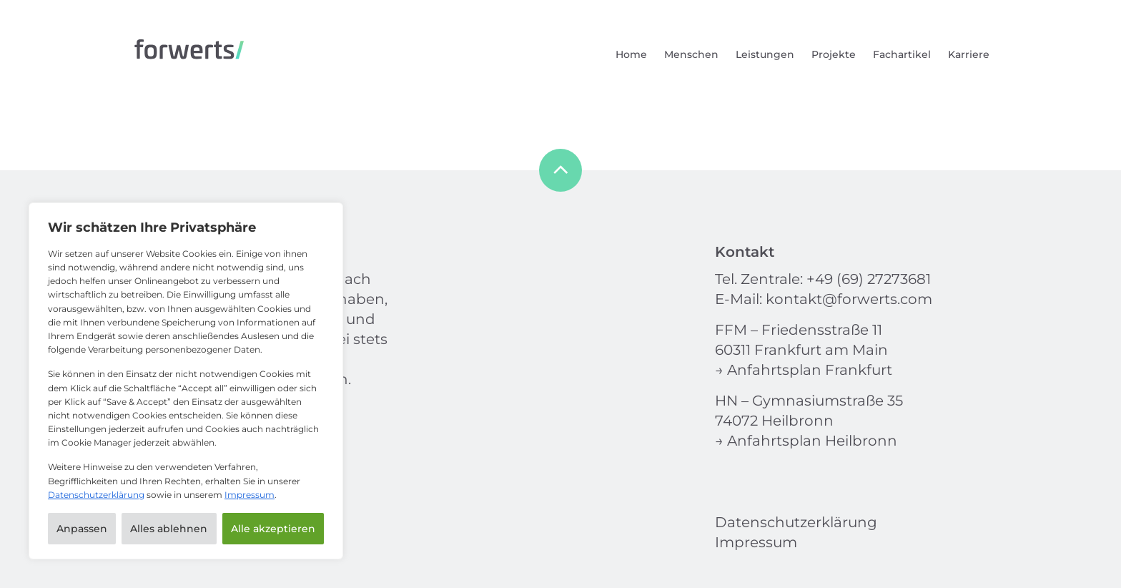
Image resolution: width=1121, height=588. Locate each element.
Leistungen (765, 54)
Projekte (833, 54)
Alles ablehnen (168, 528)
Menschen (691, 54)
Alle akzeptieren (273, 528)
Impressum (249, 494)
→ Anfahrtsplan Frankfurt (803, 369)
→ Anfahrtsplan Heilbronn (806, 440)
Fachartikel (902, 54)
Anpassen (81, 528)
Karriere (968, 54)
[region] (186, 380)
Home (631, 54)
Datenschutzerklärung (96, 494)
